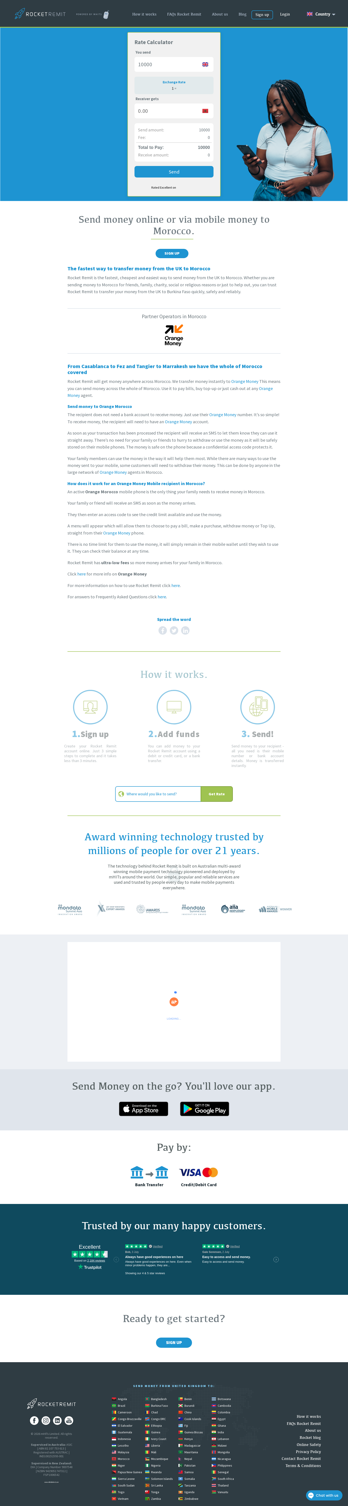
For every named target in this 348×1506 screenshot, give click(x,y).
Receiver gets (147, 98)
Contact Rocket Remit (301, 1458)
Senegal (220, 1472)
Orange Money (244, 381)
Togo (118, 1492)
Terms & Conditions (303, 1465)
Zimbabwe (188, 1499)
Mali (150, 1452)
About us (220, 14)
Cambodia (221, 1406)
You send (143, 52)
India (218, 1432)
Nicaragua (221, 1459)
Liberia (152, 1445)
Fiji (183, 1426)
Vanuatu (220, 1492)
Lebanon (220, 1439)
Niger (118, 1465)
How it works (144, 14)
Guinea (152, 1432)
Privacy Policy (308, 1451)
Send (174, 172)
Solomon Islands (159, 1479)
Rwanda (153, 1472)
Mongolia (221, 1452)
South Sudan (123, 1485)
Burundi (186, 1406)
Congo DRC (155, 1419)
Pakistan (187, 1465)
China (185, 1412)
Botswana (221, 1399)
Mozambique (156, 1459)
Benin (185, 1399)
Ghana (219, 1426)
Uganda (186, 1492)
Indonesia (121, 1439)
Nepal (185, 1459)
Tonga (152, 1492)
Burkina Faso (156, 1406)
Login (285, 14)
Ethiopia (153, 1426)
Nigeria (152, 1465)
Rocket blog (310, 1437)
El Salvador (122, 1426)
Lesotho (120, 1445)
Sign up (262, 14)
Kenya (185, 1439)
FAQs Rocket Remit (184, 14)
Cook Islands (189, 1419)
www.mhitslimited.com (51, 1482)
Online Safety (309, 1444)
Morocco (121, 1459)
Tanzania (187, 1485)
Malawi (219, 1445)
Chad (151, 1412)
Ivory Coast (155, 1439)
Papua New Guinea (127, 1472)
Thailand (220, 1485)
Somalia (186, 1479)
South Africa (223, 1479)
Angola (119, 1399)
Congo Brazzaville (127, 1419)
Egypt (218, 1419)
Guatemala (122, 1432)
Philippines (222, 1465)
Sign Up (172, 253)
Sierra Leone (123, 1479)
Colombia (221, 1412)
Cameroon (122, 1412)
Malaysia (120, 1452)
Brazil (118, 1406)
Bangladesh (156, 1399)
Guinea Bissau (190, 1432)
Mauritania (188, 1452)
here (81, 574)
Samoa (186, 1472)
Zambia (153, 1499)
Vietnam (120, 1499)
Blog (243, 14)
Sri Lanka (154, 1485)
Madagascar (189, 1445)
